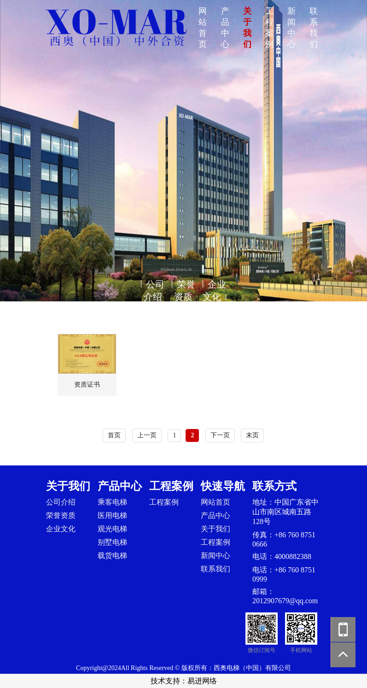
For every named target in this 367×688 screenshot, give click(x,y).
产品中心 (215, 515)
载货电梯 (112, 555)
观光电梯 (112, 529)
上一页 (147, 435)
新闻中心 (215, 555)
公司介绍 (61, 502)
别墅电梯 (112, 542)
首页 (114, 435)
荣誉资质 (61, 515)
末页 (252, 435)
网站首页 (215, 502)
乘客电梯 (112, 502)
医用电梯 (112, 515)
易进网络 (202, 681)
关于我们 (215, 529)
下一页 (220, 435)
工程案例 (164, 502)
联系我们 (215, 569)
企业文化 (61, 529)
